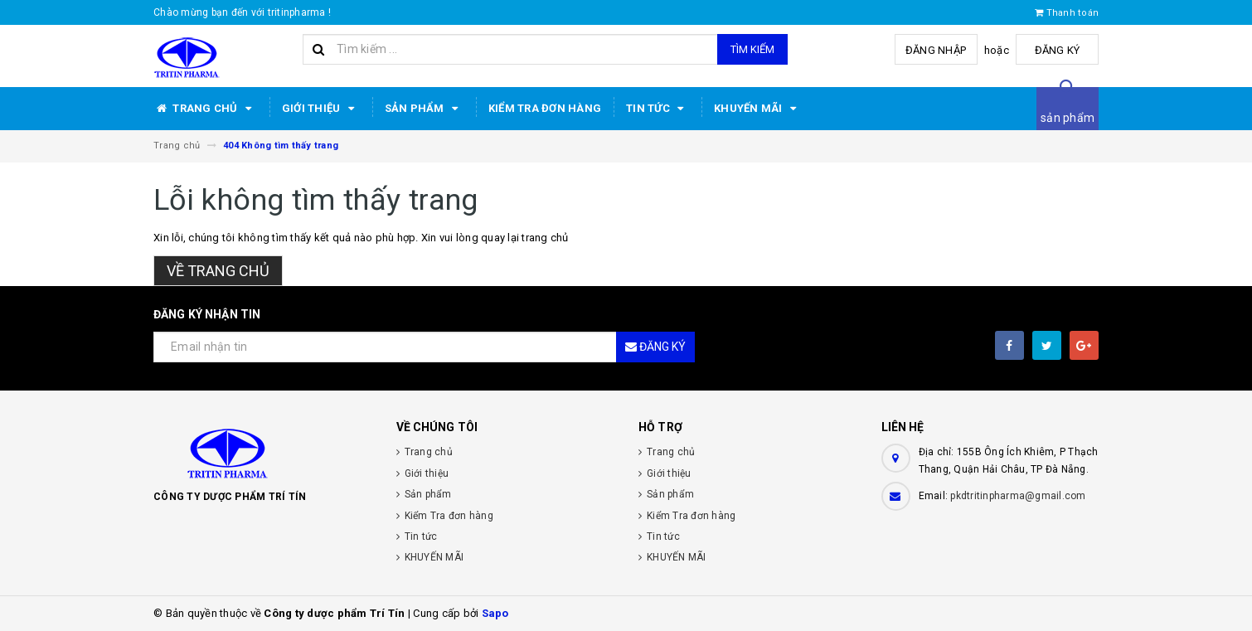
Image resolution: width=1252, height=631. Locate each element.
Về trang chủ (218, 270)
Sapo (495, 613)
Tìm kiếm (752, 49)
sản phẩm (1067, 117)
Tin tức (657, 108)
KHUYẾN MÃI (758, 108)
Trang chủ (205, 108)
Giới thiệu (321, 108)
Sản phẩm (424, 108)
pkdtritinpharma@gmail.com (1017, 496)
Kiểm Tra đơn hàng (544, 108)
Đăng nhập (935, 50)
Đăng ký (1057, 50)
